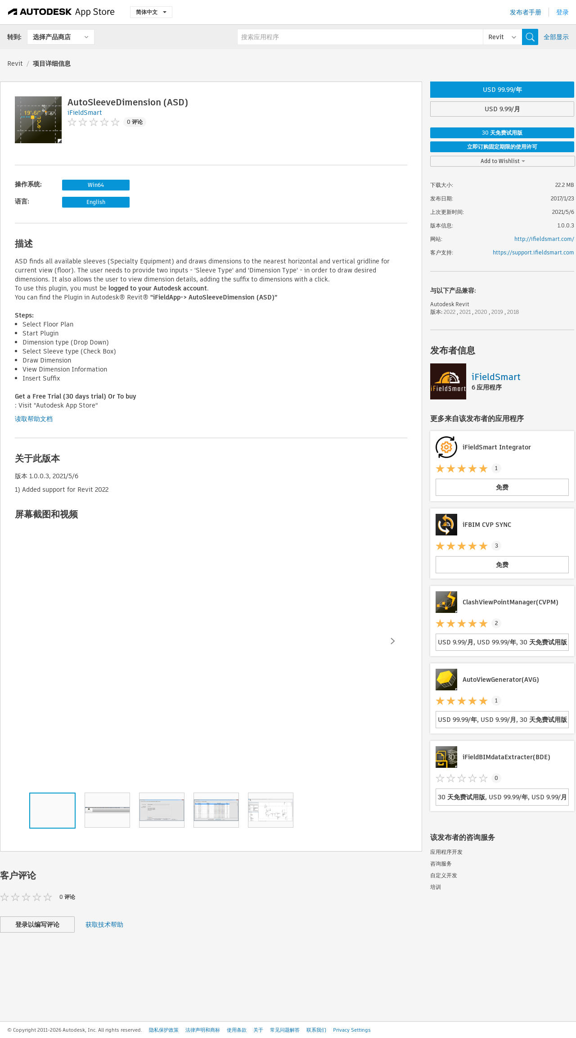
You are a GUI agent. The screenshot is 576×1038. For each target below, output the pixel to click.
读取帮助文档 (34, 418)
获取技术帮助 (104, 924)
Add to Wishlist (503, 161)
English (95, 202)
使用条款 (237, 1029)
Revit (15, 63)
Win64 (96, 185)
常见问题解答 (285, 1029)
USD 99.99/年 (502, 89)
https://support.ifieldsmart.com (533, 252)
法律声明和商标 (202, 1029)
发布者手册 (525, 12)
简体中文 (151, 12)
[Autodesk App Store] (61, 12)
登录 (562, 12)
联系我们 (316, 1029)
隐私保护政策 (164, 1029)
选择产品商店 (52, 36)
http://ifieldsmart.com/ (544, 239)
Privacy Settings (352, 1029)
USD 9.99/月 (502, 108)
